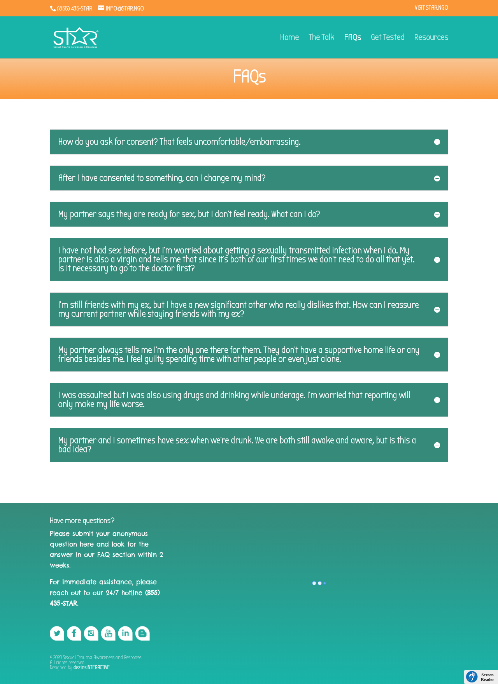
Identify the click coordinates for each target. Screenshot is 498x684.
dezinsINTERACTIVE (92, 667)
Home (289, 38)
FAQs (352, 38)
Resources (431, 38)
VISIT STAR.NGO (431, 8)
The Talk (321, 38)
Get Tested (387, 38)
